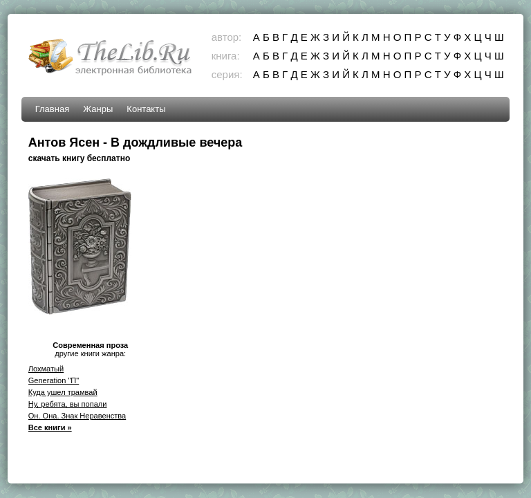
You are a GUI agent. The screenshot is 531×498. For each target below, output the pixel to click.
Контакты (146, 109)
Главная (52, 109)
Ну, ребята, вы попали (67, 404)
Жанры (98, 109)
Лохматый (46, 369)
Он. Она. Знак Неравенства (77, 416)
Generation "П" (54, 380)
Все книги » (50, 427)
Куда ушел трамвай (62, 392)
